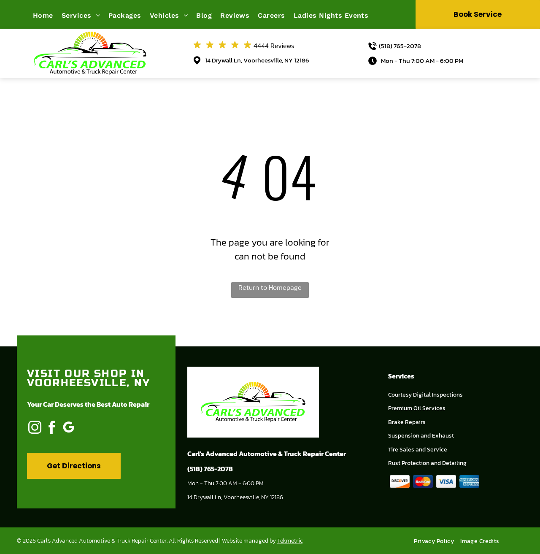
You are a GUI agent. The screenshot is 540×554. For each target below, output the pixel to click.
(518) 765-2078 (400, 46)
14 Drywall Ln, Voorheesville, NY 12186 (257, 60)
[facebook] (51, 429)
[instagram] (34, 429)
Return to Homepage (270, 287)
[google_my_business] (68, 429)
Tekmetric (289, 540)
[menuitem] (47, 15)
